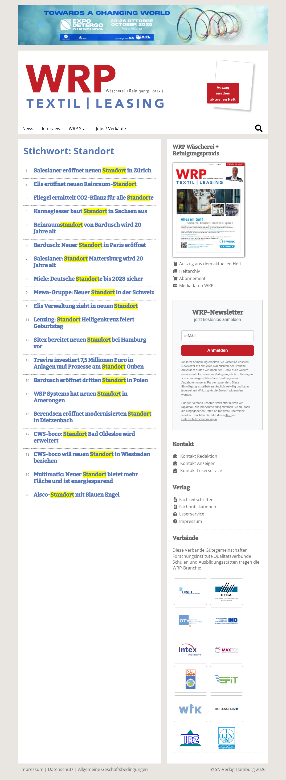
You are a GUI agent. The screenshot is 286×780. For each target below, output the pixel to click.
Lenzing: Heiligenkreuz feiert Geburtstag (84, 323)
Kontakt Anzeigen (197, 463)
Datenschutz (60, 769)
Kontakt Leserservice (201, 470)
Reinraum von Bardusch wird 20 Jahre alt (87, 228)
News (27, 128)
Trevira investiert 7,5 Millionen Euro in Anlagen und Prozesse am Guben (89, 363)
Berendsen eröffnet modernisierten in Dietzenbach (92, 417)
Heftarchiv (189, 271)
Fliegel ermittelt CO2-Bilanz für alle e (93, 198)
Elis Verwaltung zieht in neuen (86, 306)
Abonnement (192, 278)
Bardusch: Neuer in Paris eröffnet (90, 245)
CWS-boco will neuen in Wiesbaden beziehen (92, 457)
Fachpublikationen (197, 507)
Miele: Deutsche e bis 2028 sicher (88, 279)
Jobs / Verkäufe (111, 128)
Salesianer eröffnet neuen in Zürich (92, 170)
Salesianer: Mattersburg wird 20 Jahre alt (88, 262)
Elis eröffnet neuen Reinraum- (85, 184)
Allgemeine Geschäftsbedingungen (113, 769)
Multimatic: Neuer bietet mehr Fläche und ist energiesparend (86, 478)
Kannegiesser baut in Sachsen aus (90, 211)
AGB (228, 415)
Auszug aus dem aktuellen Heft (210, 264)
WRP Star (78, 128)
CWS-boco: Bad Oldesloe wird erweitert (84, 437)
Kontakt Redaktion (198, 456)
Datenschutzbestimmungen (199, 419)
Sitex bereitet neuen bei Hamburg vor (90, 343)
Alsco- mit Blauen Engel (76, 495)
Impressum (190, 521)
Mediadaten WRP (196, 285)
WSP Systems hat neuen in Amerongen (80, 397)
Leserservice (191, 514)
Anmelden (217, 350)
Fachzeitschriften (196, 499)
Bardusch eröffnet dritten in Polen (91, 380)
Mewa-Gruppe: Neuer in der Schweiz (94, 292)
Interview (51, 128)
